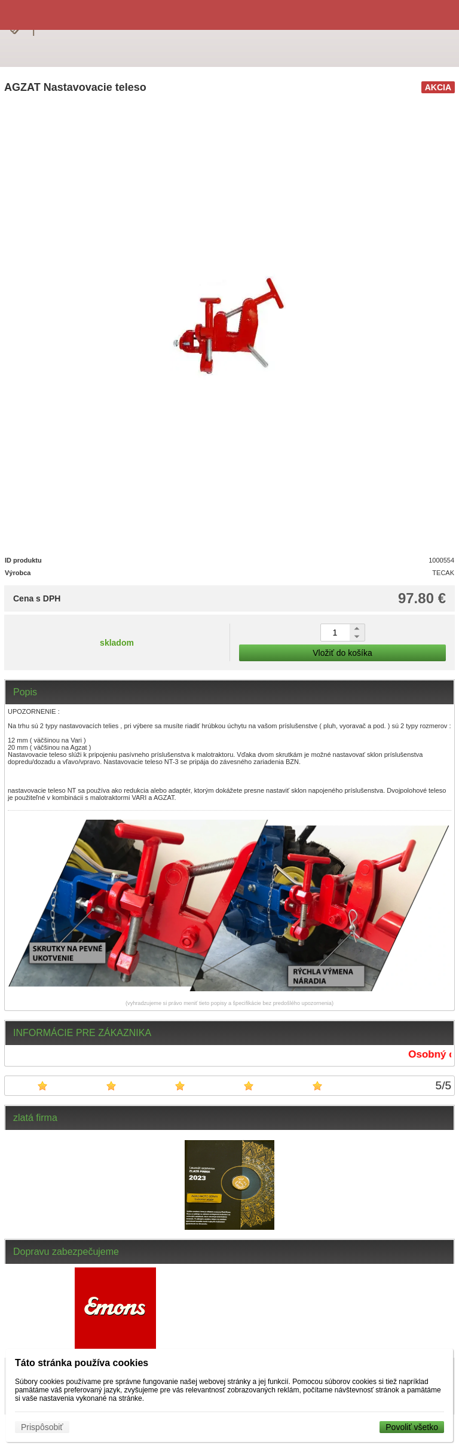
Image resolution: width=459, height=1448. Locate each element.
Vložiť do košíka (342, 653)
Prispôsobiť (42, 1427)
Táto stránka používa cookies (81, 1363)
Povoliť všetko (411, 1427)
